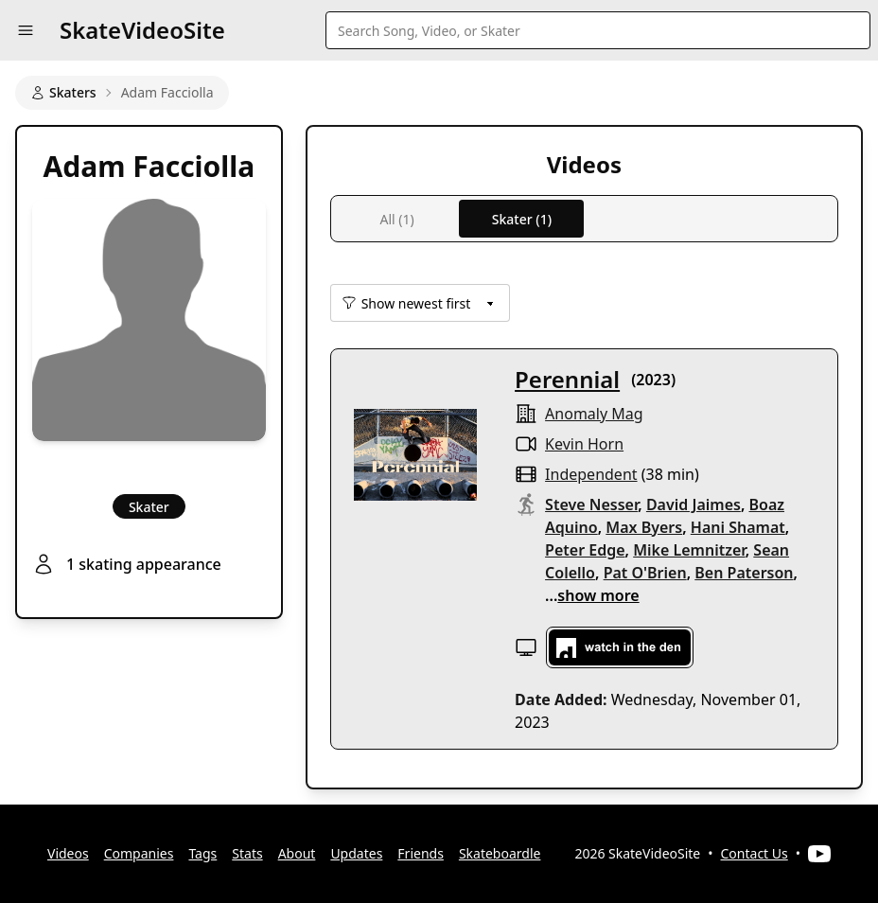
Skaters (63, 92)
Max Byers (644, 527)
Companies (139, 853)
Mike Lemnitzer (689, 550)
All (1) (396, 219)
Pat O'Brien (645, 572)
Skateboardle (500, 853)
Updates (356, 853)
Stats (247, 853)
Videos (68, 853)
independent (591, 474)
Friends (420, 853)
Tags (202, 853)
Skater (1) (522, 219)
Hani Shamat (738, 527)
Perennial (567, 379)
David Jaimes (693, 504)
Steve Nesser (591, 504)
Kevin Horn (584, 444)
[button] (26, 30)
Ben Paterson (743, 572)
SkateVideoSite (142, 29)
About (297, 853)
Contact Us (754, 853)
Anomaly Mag (594, 413)
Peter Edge (584, 550)
